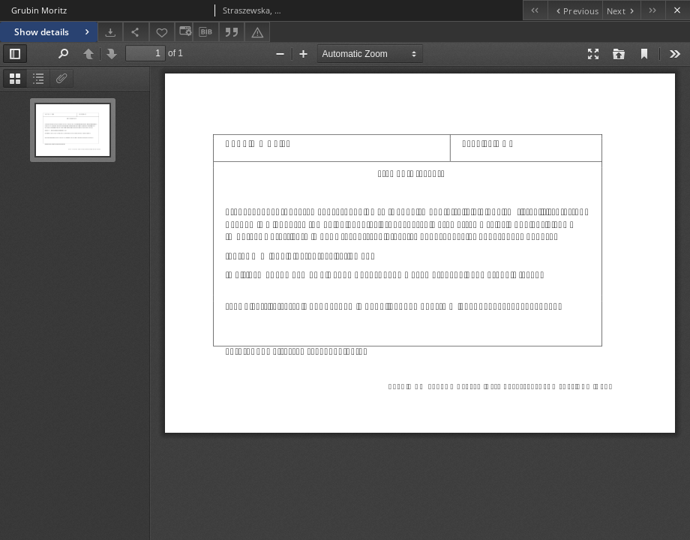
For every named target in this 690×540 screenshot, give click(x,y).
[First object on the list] (535, 10)
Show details (53, 32)
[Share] (135, 32)
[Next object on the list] (621, 10)
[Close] (677, 10)
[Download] (110, 32)
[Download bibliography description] (205, 32)
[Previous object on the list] (575, 10)
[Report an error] (257, 32)
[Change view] (184, 32)
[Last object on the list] (652, 10)
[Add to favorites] (162, 32)
